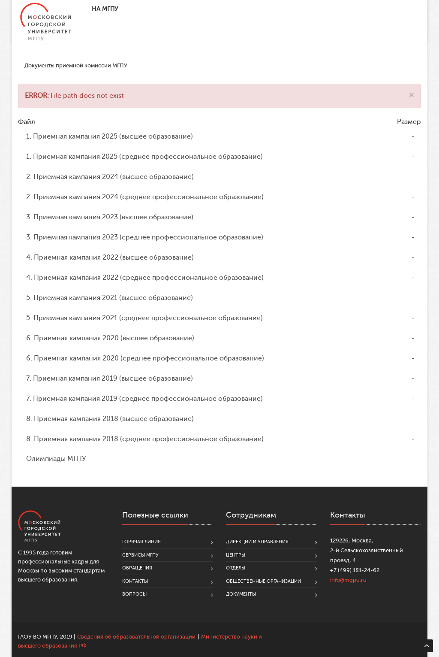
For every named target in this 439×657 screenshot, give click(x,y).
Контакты (135, 581)
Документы (241, 594)
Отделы (235, 568)
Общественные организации (263, 581)
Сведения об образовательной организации (136, 636)
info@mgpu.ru (348, 580)
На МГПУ (105, 9)
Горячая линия (141, 542)
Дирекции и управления (257, 542)
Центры (235, 555)
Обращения (137, 568)
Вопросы (134, 594)
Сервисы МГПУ (140, 555)
